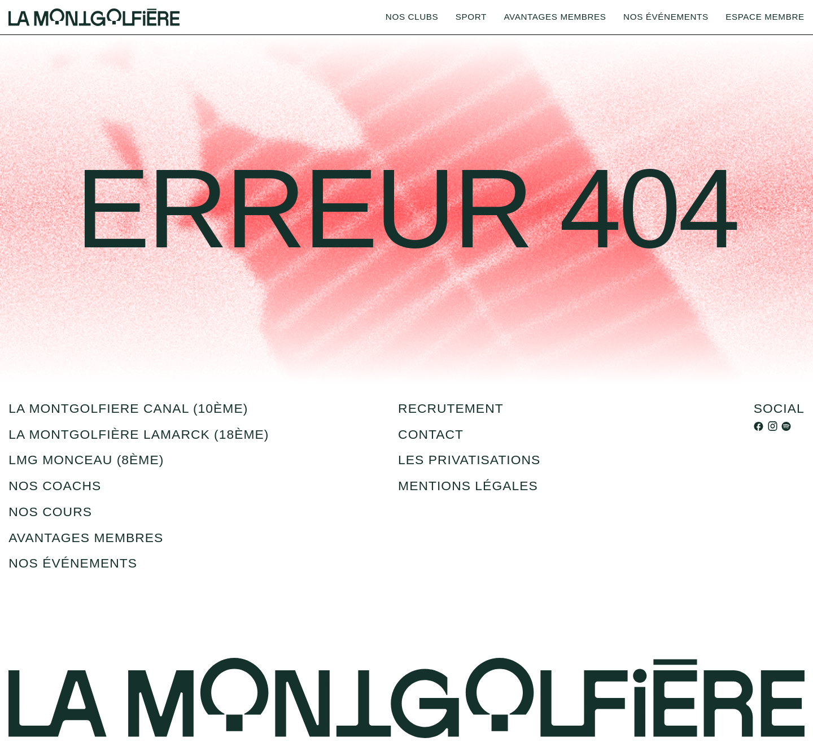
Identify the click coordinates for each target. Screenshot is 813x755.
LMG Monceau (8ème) (86, 459)
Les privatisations (469, 459)
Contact (431, 434)
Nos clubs (412, 16)
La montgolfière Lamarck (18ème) (138, 434)
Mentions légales (468, 485)
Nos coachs (54, 485)
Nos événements (666, 16)
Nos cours (50, 511)
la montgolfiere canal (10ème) (128, 408)
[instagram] (773, 426)
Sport (471, 16)
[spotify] (786, 426)
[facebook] (758, 426)
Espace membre (765, 16)
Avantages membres (555, 16)
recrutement (451, 408)
